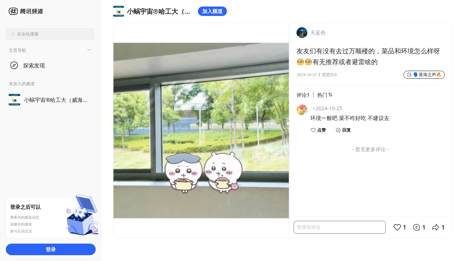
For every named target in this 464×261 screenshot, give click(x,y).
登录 (51, 249)
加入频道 (212, 11)
